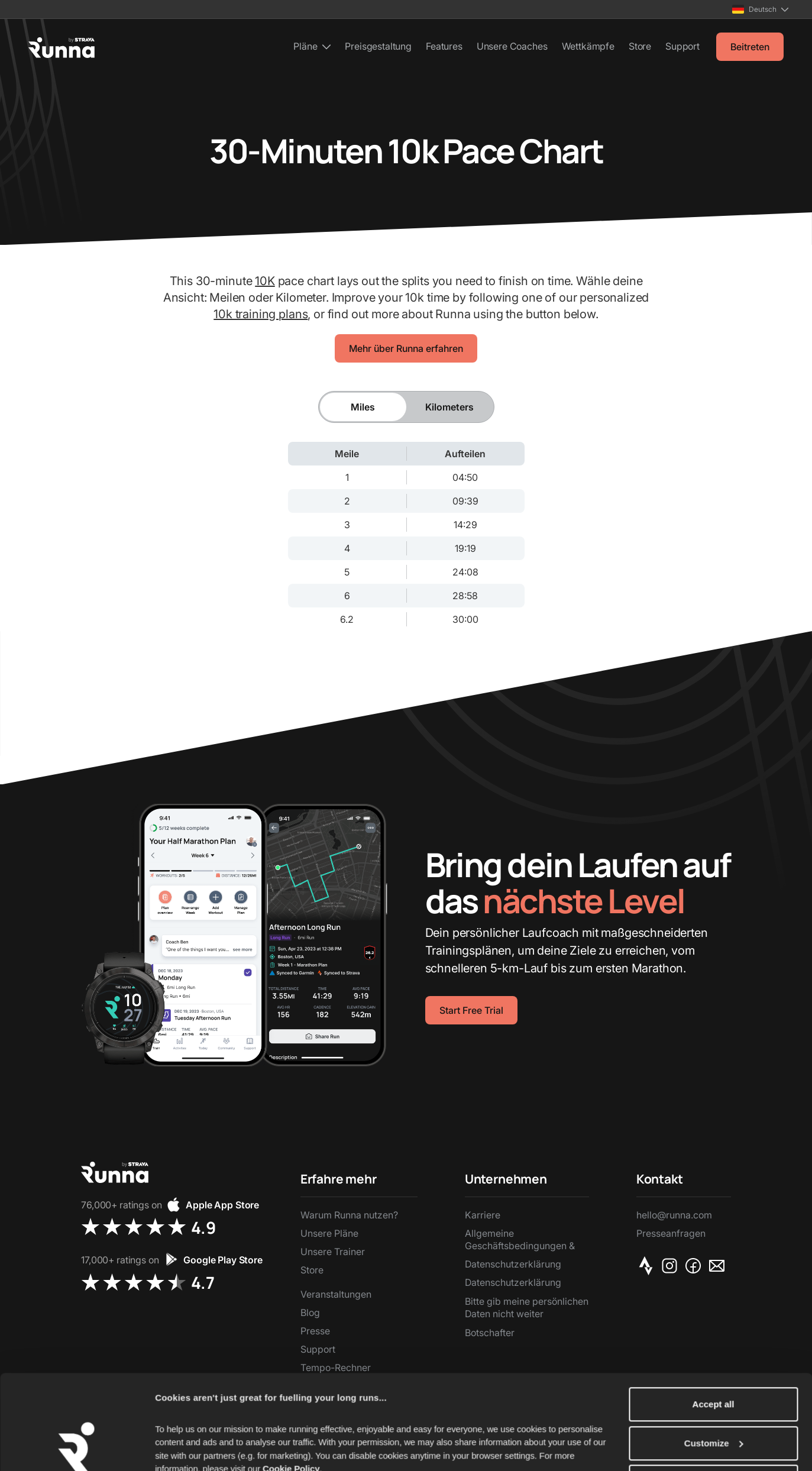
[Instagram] (672, 1266)
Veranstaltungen (335, 1294)
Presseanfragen (671, 1233)
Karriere (482, 1215)
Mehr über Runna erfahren (406, 348)
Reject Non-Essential (713, 1428)
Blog (310, 1312)
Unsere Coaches (512, 46)
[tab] (363, 407)
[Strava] (648, 1266)
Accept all (714, 1351)
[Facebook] (695, 1266)
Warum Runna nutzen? (349, 1215)
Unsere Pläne (329, 1233)
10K (265, 281)
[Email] (719, 1266)
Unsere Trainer (332, 1251)
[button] (760, 9)
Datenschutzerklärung (513, 1264)
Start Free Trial (471, 1010)
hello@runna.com (674, 1215)
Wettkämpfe (588, 46)
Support (682, 46)
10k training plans (260, 314)
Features (444, 46)
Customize (713, 1390)
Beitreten (749, 47)
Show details (182, 1448)
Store (640, 46)
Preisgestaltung (378, 46)
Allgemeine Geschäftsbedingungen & (520, 1239)
